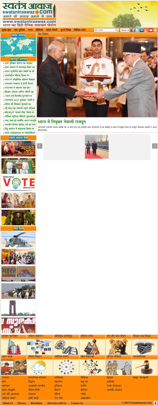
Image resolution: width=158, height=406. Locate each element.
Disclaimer (36, 403)
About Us (8, 403)
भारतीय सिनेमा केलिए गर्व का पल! (20, 125)
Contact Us (77, 403)
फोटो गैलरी (51, 30)
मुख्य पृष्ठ (6, 30)
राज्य (30, 30)
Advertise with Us (56, 403)
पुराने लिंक (66, 30)
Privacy (22, 403)
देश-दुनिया (19, 30)
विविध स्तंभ (80, 30)
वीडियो (39, 30)
